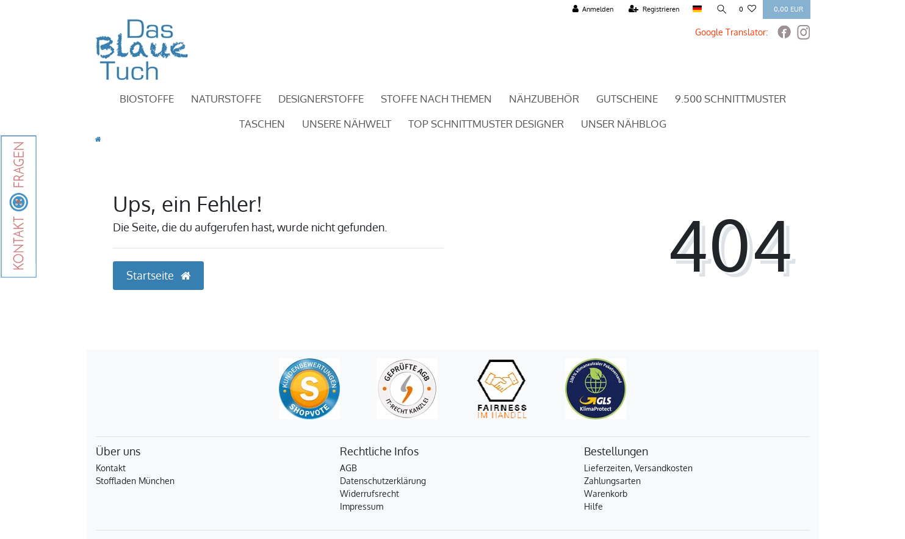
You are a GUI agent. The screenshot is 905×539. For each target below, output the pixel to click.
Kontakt (111, 468)
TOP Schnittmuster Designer (486, 123)
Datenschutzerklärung (383, 481)
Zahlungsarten (612, 481)
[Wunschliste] (747, 9)
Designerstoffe (321, 98)
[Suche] (720, 9)
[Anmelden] (591, 9)
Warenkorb (605, 493)
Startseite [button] (158, 275)
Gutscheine (627, 98)
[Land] (696, 9)
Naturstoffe (226, 98)
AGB (348, 468)
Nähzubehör (544, 98)
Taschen (262, 123)
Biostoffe (147, 98)
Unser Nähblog (623, 123)
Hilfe (593, 506)
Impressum (361, 506)
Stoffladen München (135, 481)
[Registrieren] (653, 9)
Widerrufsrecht (369, 493)
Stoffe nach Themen (436, 98)
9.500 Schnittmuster (730, 98)
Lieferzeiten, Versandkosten (638, 468)
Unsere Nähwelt (346, 123)
